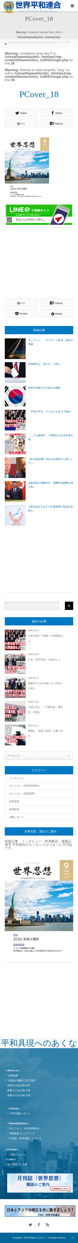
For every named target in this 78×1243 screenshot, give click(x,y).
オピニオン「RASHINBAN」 (25, 1128)
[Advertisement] (41, 260)
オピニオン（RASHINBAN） (25, 785)
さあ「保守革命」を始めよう (44, 659)
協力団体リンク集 (17, 1164)
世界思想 (14, 801)
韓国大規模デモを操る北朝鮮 (44, 387)
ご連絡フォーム (16, 1154)
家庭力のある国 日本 (18, 1090)
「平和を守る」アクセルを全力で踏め (49, 411)
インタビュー (16, 778)
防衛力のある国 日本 (18, 1085)
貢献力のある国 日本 (18, 1095)
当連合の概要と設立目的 (21, 1080)
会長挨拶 (13, 1075)
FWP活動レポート (20, 1113)
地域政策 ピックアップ (22, 1133)
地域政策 (14, 809)
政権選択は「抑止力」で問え (44, 364)
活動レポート (16, 817)
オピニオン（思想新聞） (23, 793)
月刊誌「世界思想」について (25, 1138)
